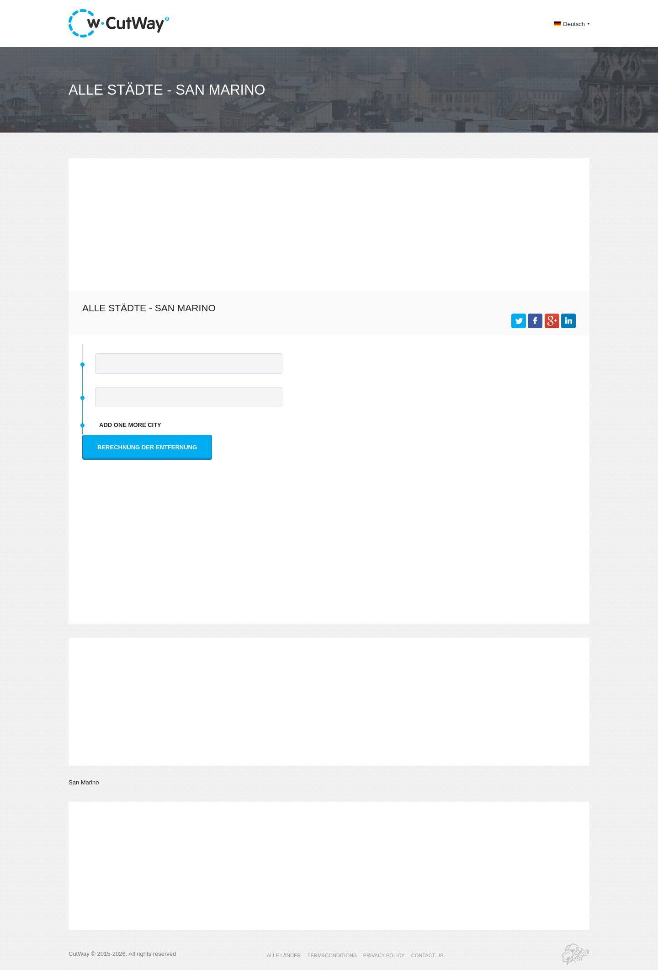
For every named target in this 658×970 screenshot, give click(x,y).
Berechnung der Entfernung (147, 447)
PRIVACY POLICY (384, 955)
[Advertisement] (329, 222)
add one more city (130, 424)
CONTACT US (427, 955)
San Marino (84, 782)
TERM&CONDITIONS (332, 955)
